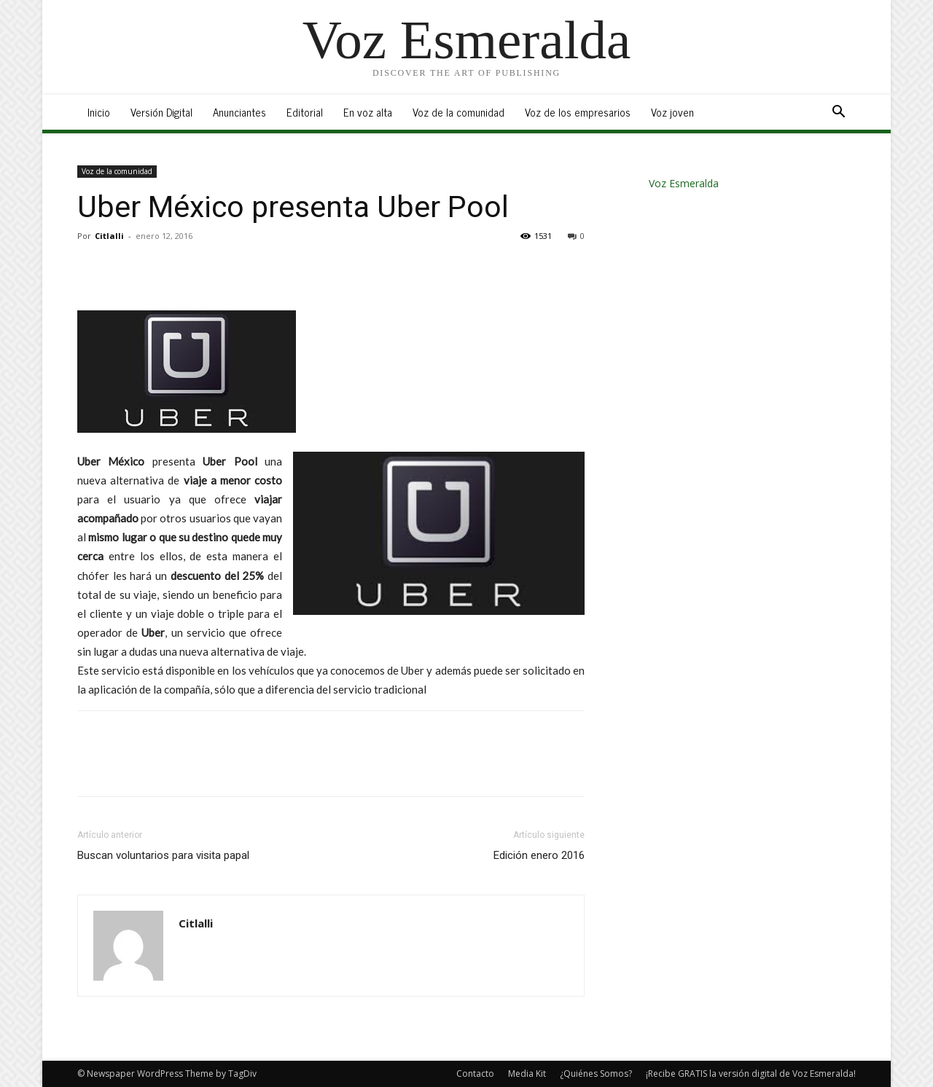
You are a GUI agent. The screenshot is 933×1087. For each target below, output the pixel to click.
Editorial (304, 112)
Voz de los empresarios (578, 112)
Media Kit (527, 1073)
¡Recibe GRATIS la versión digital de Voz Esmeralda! (751, 1073)
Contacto (475, 1073)
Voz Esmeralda (684, 183)
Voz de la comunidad (458, 112)
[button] (838, 113)
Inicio (98, 112)
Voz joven (672, 112)
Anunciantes (239, 112)
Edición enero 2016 (539, 855)
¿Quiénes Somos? (596, 1073)
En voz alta (367, 112)
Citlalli (109, 235)
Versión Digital (161, 112)
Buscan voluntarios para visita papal (163, 855)
